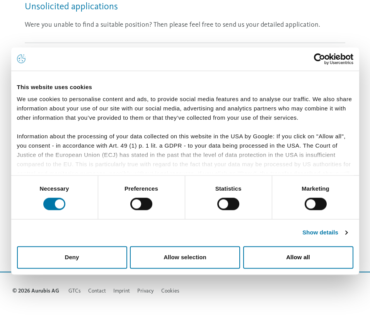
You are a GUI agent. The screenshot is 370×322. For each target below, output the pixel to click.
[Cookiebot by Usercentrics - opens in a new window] (319, 59)
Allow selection (185, 257)
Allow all (298, 257)
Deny (72, 257)
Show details (320, 232)
